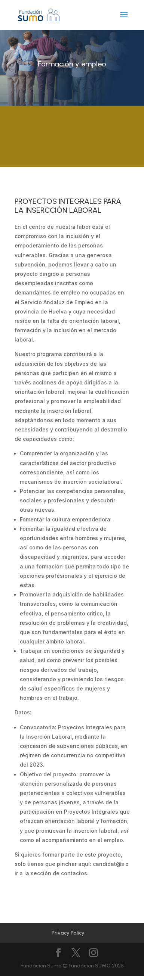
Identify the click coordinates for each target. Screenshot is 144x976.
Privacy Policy (68, 933)
